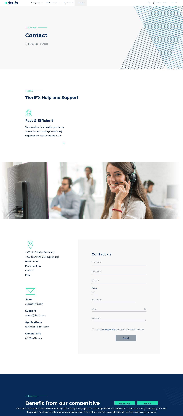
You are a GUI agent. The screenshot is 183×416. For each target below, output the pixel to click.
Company (35, 3)
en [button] (172, 3)
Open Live (124, 404)
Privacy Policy (109, 330)
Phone (94, 289)
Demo (147, 404)
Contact (81, 3)
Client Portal (159, 3)
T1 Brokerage (51, 3)
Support (67, 3)
